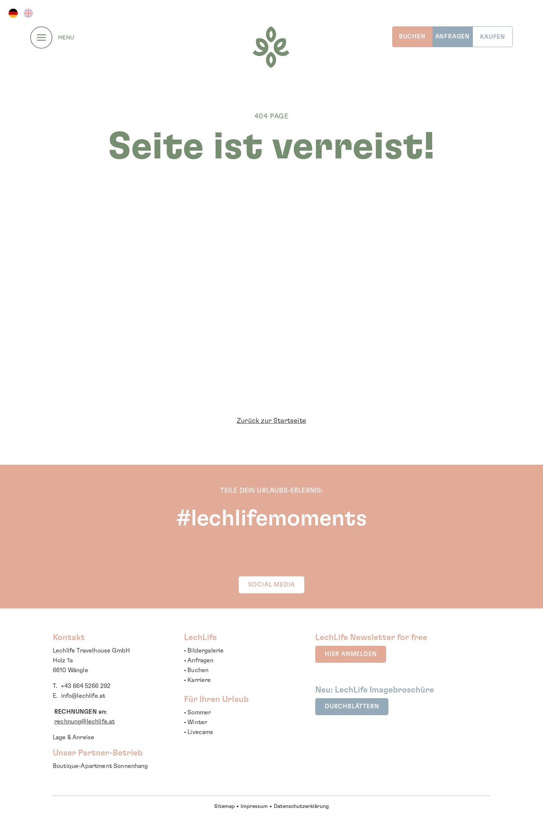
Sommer (199, 713)
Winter (197, 722)
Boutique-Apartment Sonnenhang (100, 766)
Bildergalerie (205, 651)
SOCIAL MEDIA (271, 585)
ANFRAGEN (452, 37)
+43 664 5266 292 (86, 686)
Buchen (198, 670)
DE (13, 13)
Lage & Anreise (73, 737)
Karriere (199, 680)
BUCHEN (412, 37)
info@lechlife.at (83, 696)
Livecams (200, 732)
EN (28, 13)
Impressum (254, 806)
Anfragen (200, 660)
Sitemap (224, 806)
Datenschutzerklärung (301, 806)
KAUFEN (492, 37)
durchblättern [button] (352, 706)
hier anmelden (351, 654)
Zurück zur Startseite (271, 421)
